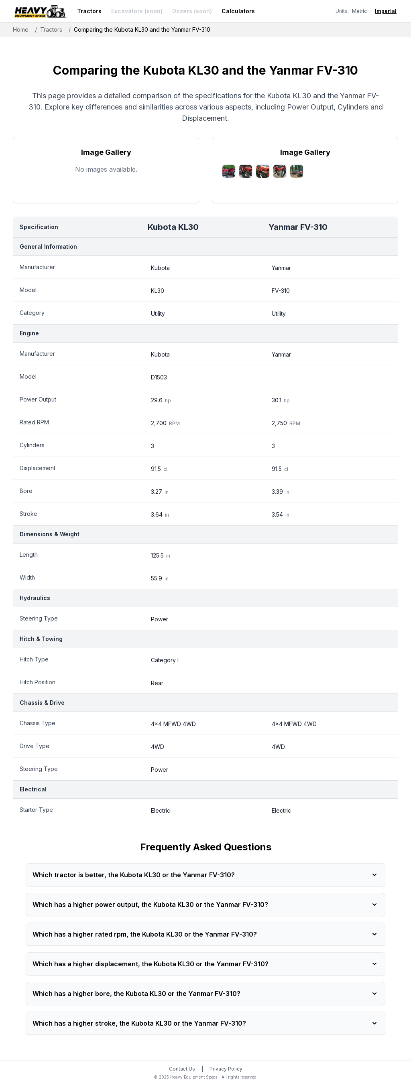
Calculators (238, 11)
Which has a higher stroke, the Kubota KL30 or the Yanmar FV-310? (205, 1023)
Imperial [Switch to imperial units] (386, 11)
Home (20, 29)
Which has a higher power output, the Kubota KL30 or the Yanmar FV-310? (205, 904)
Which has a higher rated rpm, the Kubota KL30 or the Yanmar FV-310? (205, 934)
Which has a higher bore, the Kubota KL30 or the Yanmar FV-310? (205, 994)
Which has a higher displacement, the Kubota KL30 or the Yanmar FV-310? (205, 964)
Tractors (89, 11)
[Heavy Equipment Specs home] (40, 11)
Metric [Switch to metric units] (359, 11)
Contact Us (182, 1069)
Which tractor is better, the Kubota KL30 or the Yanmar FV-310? (205, 875)
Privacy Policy (226, 1069)
